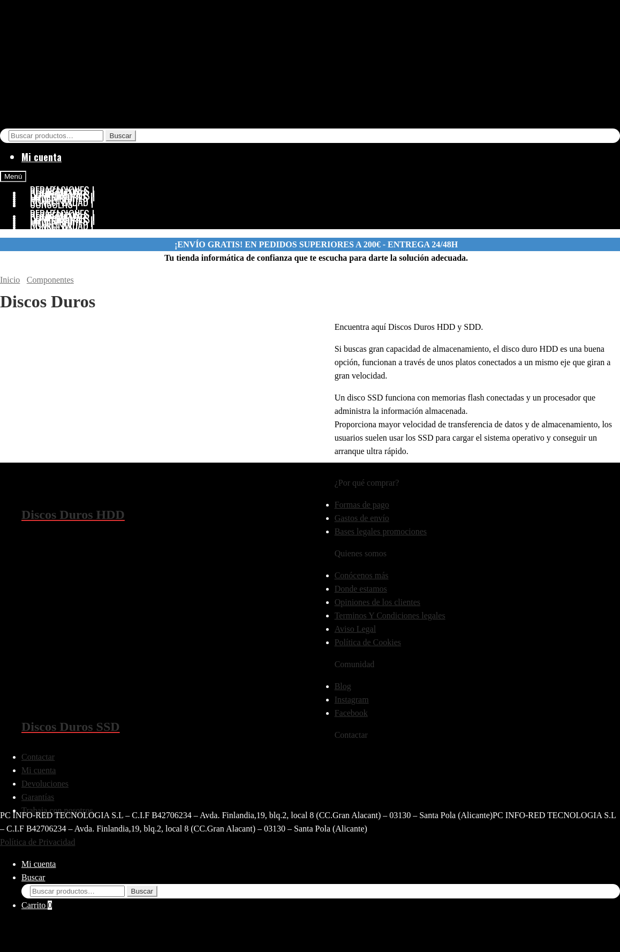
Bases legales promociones (381, 531)
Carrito (36, 905)
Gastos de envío (362, 518)
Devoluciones (45, 783)
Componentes (50, 279)
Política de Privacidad (37, 842)
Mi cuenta (41, 157)
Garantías (37, 797)
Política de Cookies (368, 642)
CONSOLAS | (54, 227)
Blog (343, 686)
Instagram (352, 699)
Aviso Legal (355, 628)
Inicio (10, 279)
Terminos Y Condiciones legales (390, 615)
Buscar (121, 136)
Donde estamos (361, 588)
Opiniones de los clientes (377, 602)
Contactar (38, 756)
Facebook (351, 712)
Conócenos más (362, 575)
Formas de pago (362, 504)
